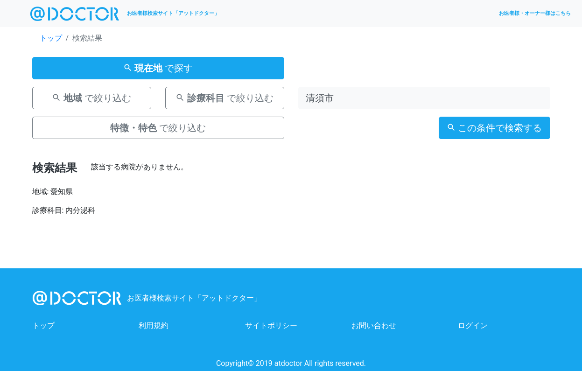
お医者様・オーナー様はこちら (535, 13)
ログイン (473, 325)
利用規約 (153, 325)
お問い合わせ (373, 325)
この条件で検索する (494, 127)
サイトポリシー (271, 325)
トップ (51, 38)
